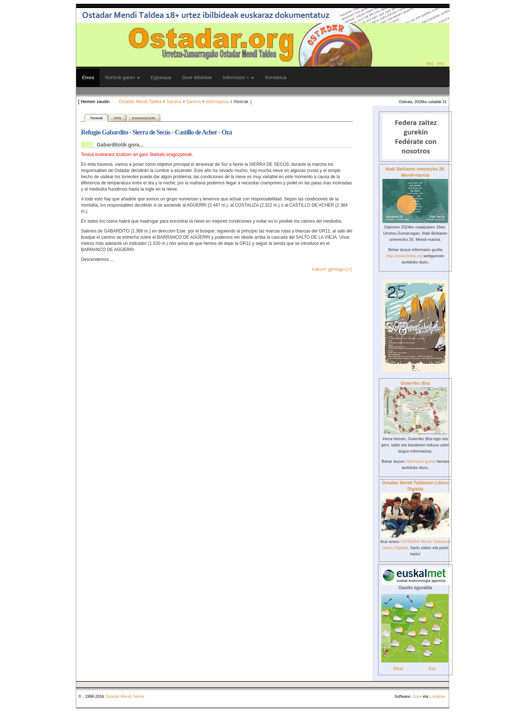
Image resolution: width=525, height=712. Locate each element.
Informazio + (238, 77)
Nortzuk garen (122, 77)
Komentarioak (143, 118)
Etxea (88, 77)
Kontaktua (276, 77)
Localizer (437, 696)
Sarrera (174, 101)
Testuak (96, 118)
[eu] (430, 63)
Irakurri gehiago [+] (332, 269)
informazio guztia (420, 461)
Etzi (432, 668)
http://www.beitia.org (404, 256)
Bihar (398, 668)
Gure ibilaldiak (197, 77)
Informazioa (217, 101)
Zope (416, 696)
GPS (117, 118)
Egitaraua (161, 77)
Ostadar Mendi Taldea (140, 101)
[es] (440, 63)
